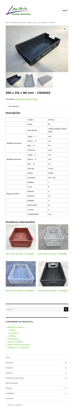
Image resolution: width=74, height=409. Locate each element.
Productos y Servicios (15, 378)
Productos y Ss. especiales (18, 348)
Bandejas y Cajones (18, 22)
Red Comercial (12, 383)
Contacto (10, 398)
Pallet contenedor (15, 342)
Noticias (9, 373)
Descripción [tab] (14, 106)
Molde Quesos (13, 339)
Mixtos (13, 336)
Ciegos (29, 22)
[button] (65, 29)
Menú (64, 10)
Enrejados (14, 333)
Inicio (8, 22)
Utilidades (10, 393)
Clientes (9, 363)
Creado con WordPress (15, 405)
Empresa (9, 368)
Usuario (9, 388)
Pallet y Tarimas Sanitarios (19, 345)
